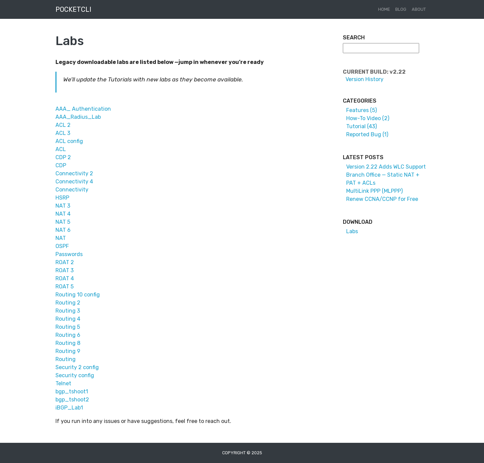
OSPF (62, 246)
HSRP (62, 197)
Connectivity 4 (74, 181)
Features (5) (361, 110)
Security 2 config (77, 367)
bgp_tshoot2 (72, 399)
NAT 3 (62, 206)
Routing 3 (67, 311)
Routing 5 (67, 327)
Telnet (63, 383)
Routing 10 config (77, 294)
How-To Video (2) (367, 118)
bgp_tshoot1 (71, 391)
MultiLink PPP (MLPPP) (374, 191)
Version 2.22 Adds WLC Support (386, 167)
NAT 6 (63, 230)
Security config (74, 375)
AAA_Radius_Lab (78, 117)
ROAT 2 (64, 262)
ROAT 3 (64, 270)
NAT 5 (62, 222)
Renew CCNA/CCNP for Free (382, 199)
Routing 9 (67, 351)
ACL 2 (63, 125)
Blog (400, 9)
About (419, 9)
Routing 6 (67, 335)
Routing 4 (67, 319)
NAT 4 (63, 214)
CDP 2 (63, 157)
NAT (60, 238)
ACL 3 (62, 133)
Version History (363, 79)
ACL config (69, 141)
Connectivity (71, 189)
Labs (352, 231)
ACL (60, 149)
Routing (65, 359)
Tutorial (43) (361, 126)
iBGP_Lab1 (69, 407)
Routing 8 (67, 343)
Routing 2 (67, 302)
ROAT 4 (64, 278)
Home (384, 9)
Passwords (69, 254)
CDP (60, 165)
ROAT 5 (64, 286)
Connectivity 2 (74, 173)
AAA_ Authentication (83, 109)
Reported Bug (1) (367, 134)
